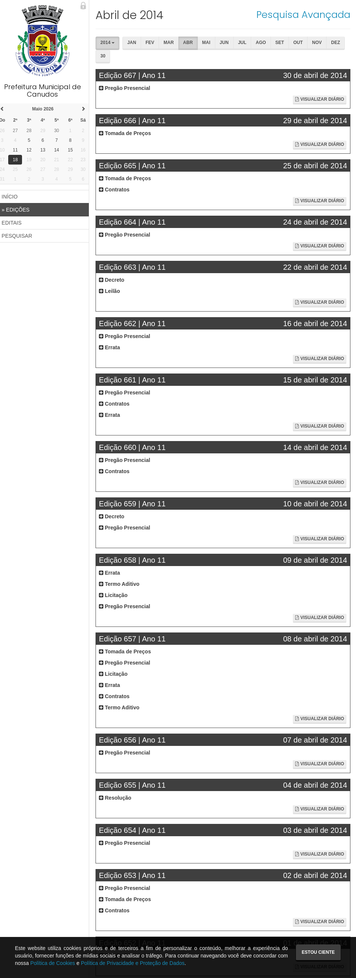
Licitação (116, 595)
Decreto (115, 280)
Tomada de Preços (128, 133)
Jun (227, 42)
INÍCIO (14, 197)
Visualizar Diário (319, 99)
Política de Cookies (52, 963)
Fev (153, 42)
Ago (264, 42)
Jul (245, 42)
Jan (135, 42)
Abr (191, 42)
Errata (112, 347)
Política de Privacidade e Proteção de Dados (133, 963)
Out (301, 42)
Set (283, 42)
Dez (338, 42)
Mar (172, 42)
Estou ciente (318, 952)
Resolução (118, 798)
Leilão (112, 291)
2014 (111, 42)
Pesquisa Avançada (303, 14)
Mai (210, 42)
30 (106, 56)
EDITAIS (15, 223)
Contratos (117, 190)
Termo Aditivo (122, 584)
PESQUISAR (21, 236)
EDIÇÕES (20, 210)
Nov (320, 42)
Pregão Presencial (127, 88)
